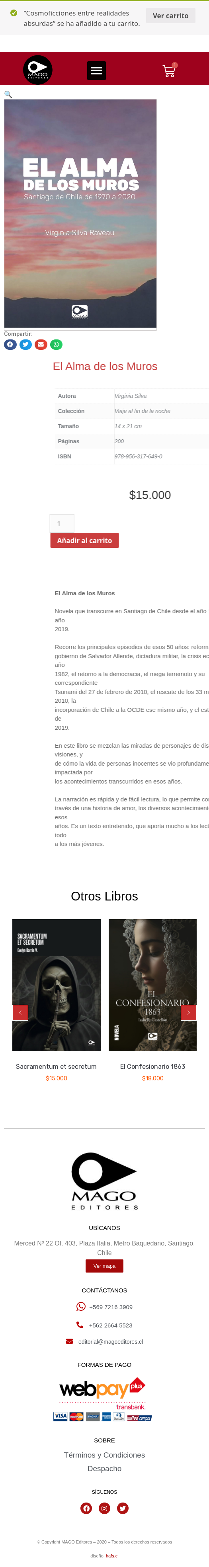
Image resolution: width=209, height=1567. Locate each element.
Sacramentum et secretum (56, 1066)
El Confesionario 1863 (152, 1066)
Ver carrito (171, 15)
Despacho (105, 1468)
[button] (96, 70)
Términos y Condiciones (104, 1455)
